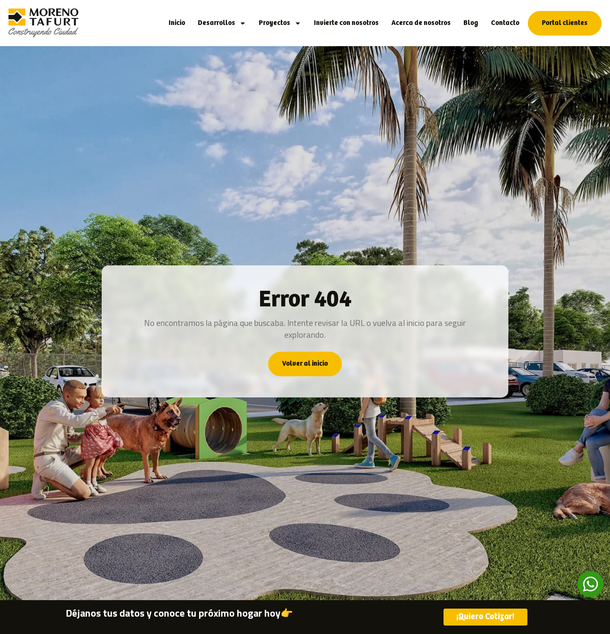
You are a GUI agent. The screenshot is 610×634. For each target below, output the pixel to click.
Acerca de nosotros (421, 23)
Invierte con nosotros (346, 23)
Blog (470, 23)
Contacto (505, 23)
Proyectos (280, 23)
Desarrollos (222, 23)
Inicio (177, 23)
